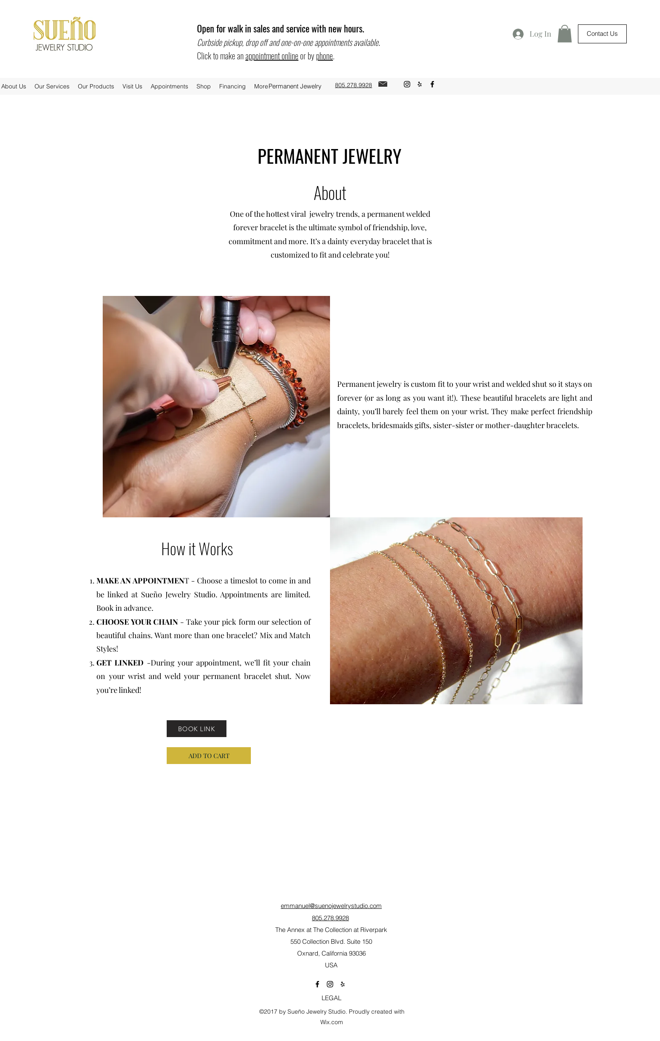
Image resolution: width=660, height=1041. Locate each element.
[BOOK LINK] (196, 728)
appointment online (271, 55)
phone (324, 55)
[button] (564, 34)
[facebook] (432, 84)
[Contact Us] (602, 33)
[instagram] (407, 84)
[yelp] (419, 84)
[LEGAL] (331, 998)
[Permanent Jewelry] (295, 86)
